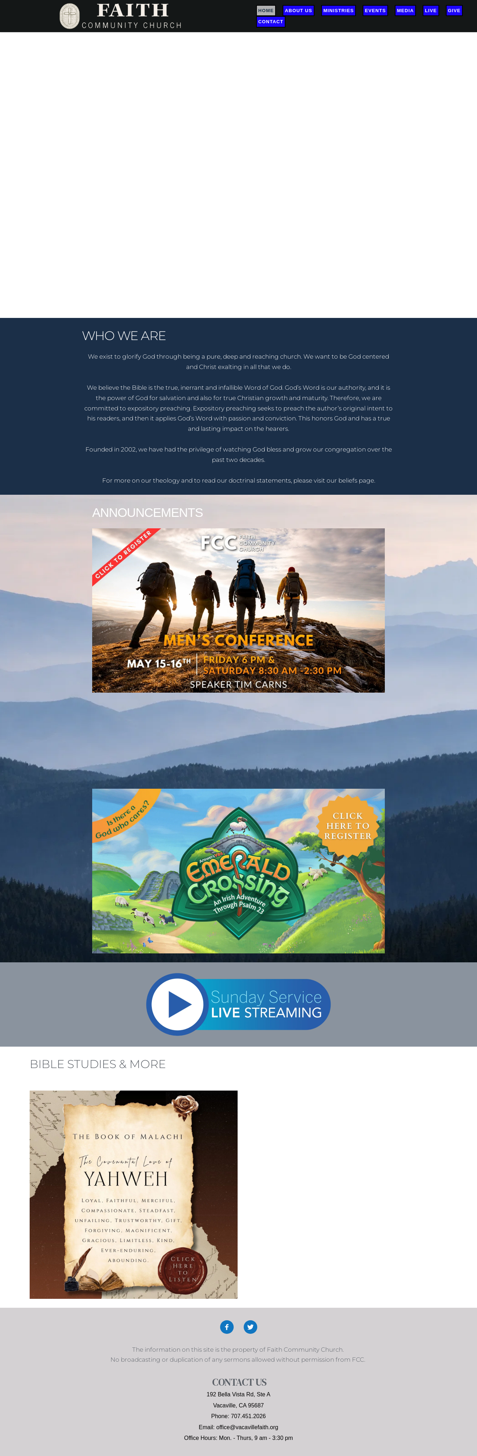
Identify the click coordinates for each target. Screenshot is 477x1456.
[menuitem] (266, 11)
